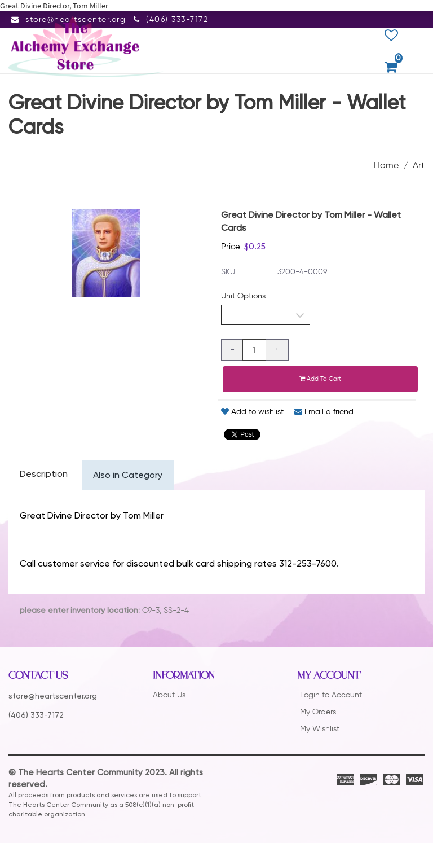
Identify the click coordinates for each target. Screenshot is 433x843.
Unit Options (243, 296)
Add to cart (320, 379)
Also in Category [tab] (127, 475)
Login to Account (331, 695)
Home (386, 165)
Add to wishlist (252, 411)
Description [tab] (44, 474)
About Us (169, 695)
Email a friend (324, 411)
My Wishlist (319, 729)
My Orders (318, 712)
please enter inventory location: (80, 610)
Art (419, 165)
